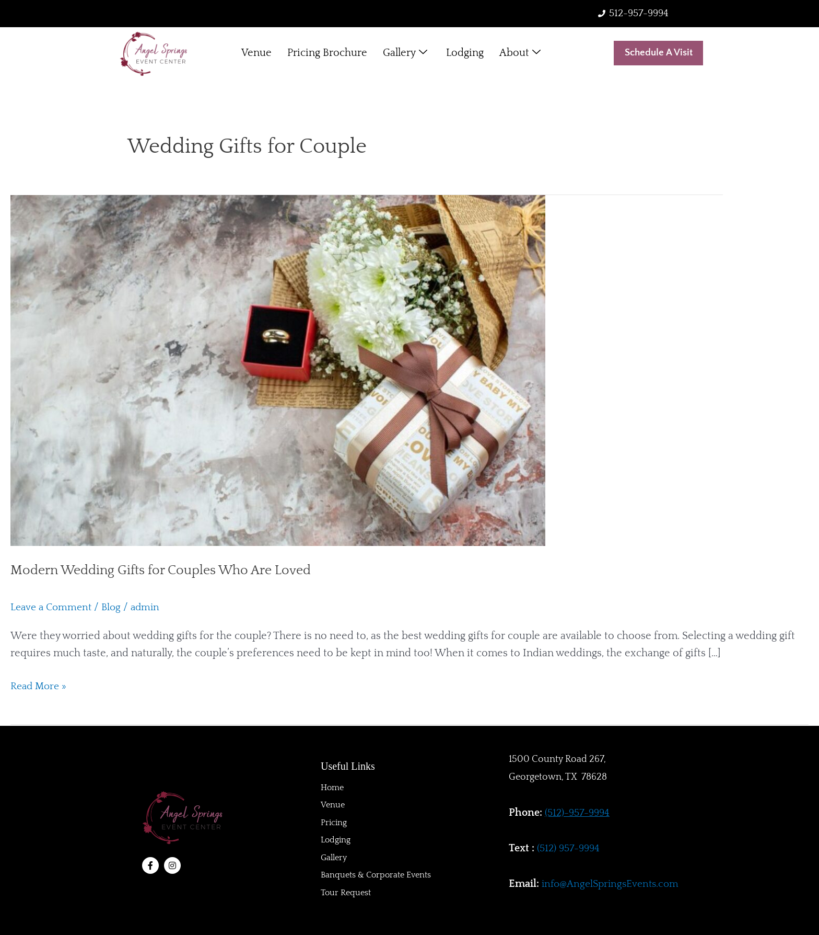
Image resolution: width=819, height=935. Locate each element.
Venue (256, 54)
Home (332, 786)
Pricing (334, 822)
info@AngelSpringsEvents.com (613, 884)
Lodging (465, 54)
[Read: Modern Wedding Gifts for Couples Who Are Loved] (277, 370)
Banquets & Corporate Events (376, 875)
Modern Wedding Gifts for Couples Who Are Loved (167, 570)
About (520, 54)
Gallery (405, 54)
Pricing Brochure (327, 54)
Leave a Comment (53, 608)
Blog (116, 608)
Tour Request (346, 893)
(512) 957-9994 (570, 848)
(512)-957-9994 (579, 812)
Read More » (40, 686)
